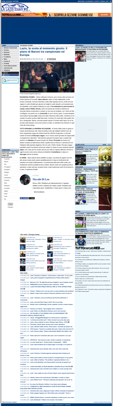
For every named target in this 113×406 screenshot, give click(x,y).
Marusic (6, 161)
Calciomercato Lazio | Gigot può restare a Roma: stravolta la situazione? (52, 391)
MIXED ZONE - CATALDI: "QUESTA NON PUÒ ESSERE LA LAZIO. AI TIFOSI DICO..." (85, 190)
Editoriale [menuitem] (6, 54)
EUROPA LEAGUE (81, 186)
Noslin (5, 193)
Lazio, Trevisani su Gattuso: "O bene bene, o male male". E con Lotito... (51, 275)
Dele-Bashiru (7, 177)
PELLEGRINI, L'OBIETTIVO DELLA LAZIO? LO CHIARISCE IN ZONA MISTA (92, 214)
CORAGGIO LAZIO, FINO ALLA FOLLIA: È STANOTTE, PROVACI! (86, 151)
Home (4, 45)
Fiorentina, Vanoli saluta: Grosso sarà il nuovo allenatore (47, 324)
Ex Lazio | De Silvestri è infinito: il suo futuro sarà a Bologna (48, 384)
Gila (5, 164)
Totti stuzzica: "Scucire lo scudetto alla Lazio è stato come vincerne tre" (52, 329)
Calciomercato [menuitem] (7, 68)
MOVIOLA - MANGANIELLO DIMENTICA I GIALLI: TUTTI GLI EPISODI (86, 171)
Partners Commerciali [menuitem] (9, 48)
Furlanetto (6, 159)
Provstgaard (7, 167)
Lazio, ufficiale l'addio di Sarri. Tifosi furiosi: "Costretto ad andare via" (51, 326)
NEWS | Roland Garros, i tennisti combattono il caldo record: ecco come (52, 397)
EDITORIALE (79, 45)
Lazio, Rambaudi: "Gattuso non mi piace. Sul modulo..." (47, 400)
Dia (5, 199)
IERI (109, 144)
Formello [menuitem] (5, 63)
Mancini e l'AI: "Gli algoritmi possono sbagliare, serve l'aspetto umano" (51, 282)
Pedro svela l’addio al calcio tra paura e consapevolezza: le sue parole (51, 357)
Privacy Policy (107, 402)
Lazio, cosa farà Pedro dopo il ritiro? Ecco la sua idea (46, 302)
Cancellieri (7, 188)
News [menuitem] (4, 59)
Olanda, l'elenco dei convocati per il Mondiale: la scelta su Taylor (49, 377)
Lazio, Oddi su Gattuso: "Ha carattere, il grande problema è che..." (50, 360)
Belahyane (7, 185)
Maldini (6, 191)
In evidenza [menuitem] (6, 57)
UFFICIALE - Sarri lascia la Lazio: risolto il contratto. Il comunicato (50, 340)
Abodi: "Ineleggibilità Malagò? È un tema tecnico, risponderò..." (49, 317)
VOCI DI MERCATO (81, 229)
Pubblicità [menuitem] (6, 70)
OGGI (104, 144)
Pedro (5, 196)
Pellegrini (6, 172)
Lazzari (6, 175)
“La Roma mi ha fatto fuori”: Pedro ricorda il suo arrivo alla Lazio (50, 320)
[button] (10, 204)
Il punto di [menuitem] (6, 61)
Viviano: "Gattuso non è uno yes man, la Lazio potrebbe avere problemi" (52, 291)
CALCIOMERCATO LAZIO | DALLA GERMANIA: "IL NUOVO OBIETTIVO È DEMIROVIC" (92, 232)
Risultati (10, 207)
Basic (5, 183)
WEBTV (78, 211)
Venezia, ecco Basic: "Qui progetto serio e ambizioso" (46, 309)
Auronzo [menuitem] (5, 50)
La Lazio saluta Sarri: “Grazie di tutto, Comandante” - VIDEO (48, 342)
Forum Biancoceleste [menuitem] (9, 66)
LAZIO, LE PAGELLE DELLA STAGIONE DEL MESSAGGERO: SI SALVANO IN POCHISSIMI (91, 48)
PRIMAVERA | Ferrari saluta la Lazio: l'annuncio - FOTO (47, 284)
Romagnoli (7, 169)
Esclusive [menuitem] (6, 52)
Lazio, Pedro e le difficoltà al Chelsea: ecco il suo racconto (48, 311)
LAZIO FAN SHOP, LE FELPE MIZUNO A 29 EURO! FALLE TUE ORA (50, 366)
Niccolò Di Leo (37, 59)
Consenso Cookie (98, 402)
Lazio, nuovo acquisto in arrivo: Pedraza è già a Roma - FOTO (49, 322)
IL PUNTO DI (79, 147)
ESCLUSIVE (79, 167)
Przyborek (6, 180)
